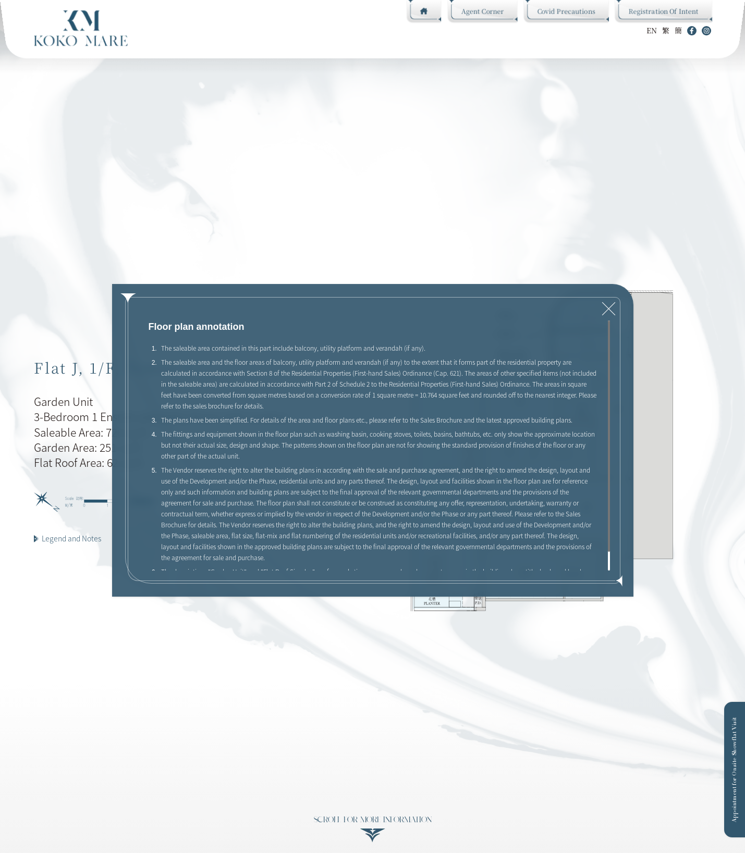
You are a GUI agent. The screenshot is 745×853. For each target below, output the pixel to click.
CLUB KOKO (166, 30)
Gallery (299, 30)
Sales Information (358, 30)
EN (651, 30)
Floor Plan (252, 30)
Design (209, 30)
